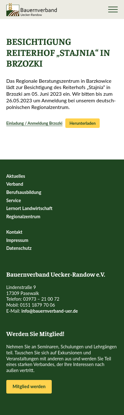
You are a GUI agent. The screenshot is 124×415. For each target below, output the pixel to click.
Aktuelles (15, 176)
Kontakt (14, 232)
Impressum (17, 240)
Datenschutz (19, 248)
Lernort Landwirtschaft (29, 208)
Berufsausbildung (23, 192)
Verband (14, 184)
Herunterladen (82, 123)
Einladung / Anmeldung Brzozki (34, 123)
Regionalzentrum (23, 216)
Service (13, 200)
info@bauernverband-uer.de (49, 311)
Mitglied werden (29, 386)
